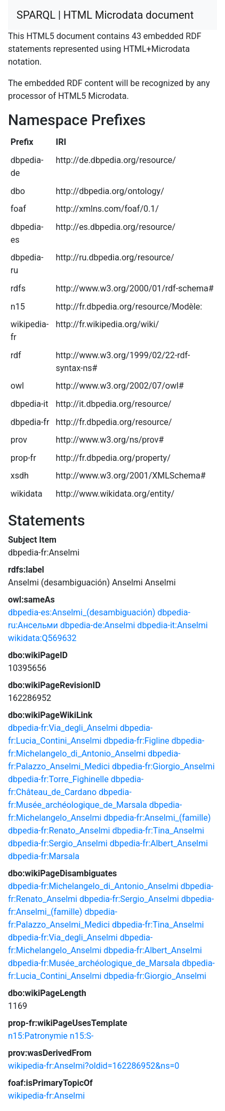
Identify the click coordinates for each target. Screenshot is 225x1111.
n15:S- (82, 1036)
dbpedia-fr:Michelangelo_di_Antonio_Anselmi (93, 886)
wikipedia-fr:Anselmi (46, 1096)
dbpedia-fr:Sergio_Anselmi (58, 843)
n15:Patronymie (38, 1036)
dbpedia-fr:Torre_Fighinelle (58, 779)
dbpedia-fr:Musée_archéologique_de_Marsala (94, 963)
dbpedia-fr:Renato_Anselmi (59, 830)
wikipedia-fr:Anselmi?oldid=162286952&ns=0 (93, 1066)
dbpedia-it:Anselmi (172, 625)
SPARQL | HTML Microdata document (105, 15)
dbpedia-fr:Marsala (43, 856)
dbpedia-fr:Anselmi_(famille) (157, 818)
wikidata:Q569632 (42, 638)
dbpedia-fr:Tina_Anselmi (158, 830)
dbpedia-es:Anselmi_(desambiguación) (81, 612)
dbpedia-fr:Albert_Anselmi (159, 843)
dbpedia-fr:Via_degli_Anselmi (63, 728)
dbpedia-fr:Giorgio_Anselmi (163, 766)
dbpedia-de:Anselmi (97, 625)
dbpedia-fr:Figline (136, 741)
